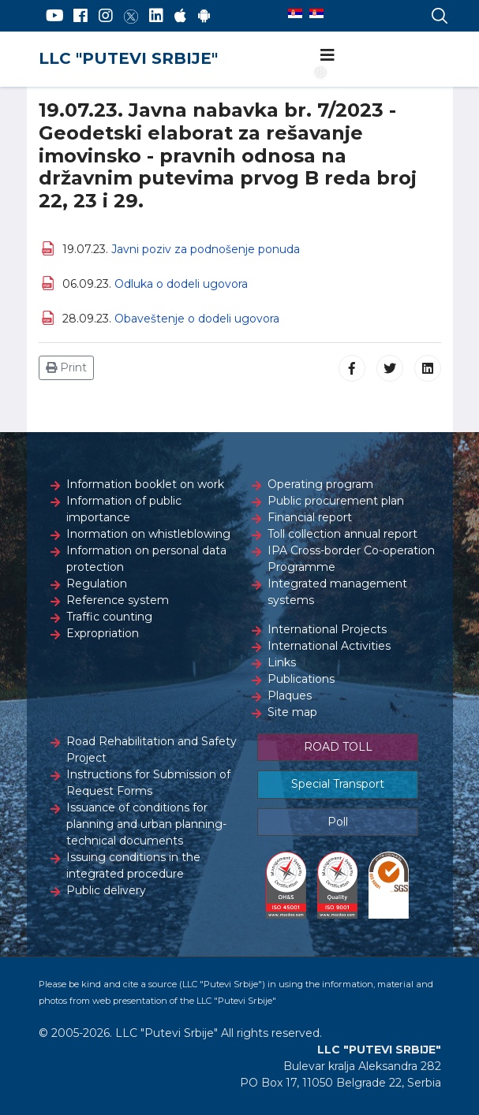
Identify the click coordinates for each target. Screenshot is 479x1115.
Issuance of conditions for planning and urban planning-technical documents (146, 824)
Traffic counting (109, 617)
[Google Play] (204, 15)
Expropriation (102, 633)
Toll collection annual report (342, 534)
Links (282, 662)
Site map (292, 712)
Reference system (117, 600)
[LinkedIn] (156, 15)
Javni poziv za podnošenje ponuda (205, 249)
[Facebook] (80, 15)
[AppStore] (180, 15)
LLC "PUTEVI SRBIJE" (128, 58)
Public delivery (106, 890)
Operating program (320, 484)
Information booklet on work (145, 484)
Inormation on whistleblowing (148, 534)
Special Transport (337, 784)
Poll (337, 822)
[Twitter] (131, 15)
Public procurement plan (336, 501)
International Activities (329, 646)
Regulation (96, 583)
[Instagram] (106, 15)
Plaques (290, 695)
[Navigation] (327, 55)
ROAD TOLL (338, 747)
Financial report (310, 517)
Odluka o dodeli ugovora (181, 284)
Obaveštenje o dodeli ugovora (196, 318)
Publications (301, 679)
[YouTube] (55, 15)
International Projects (327, 629)
